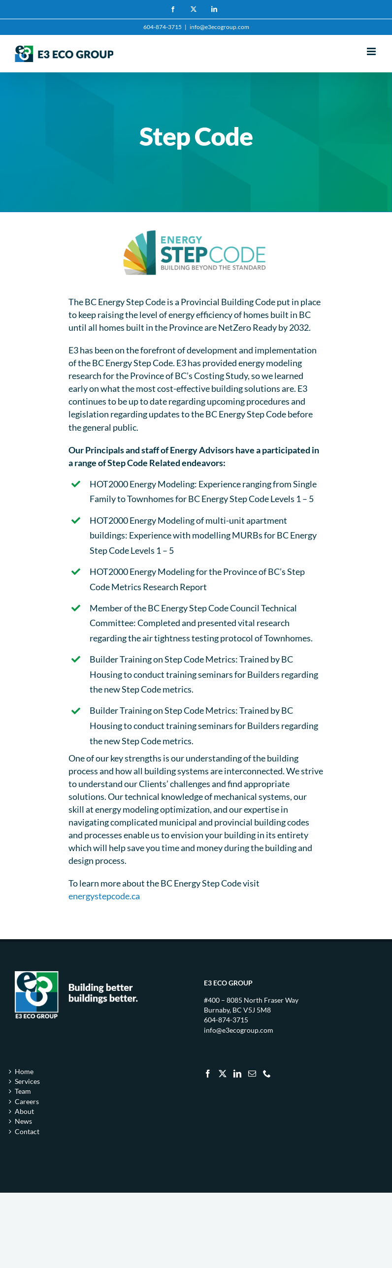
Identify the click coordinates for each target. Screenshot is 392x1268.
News (23, 1121)
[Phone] (267, 1074)
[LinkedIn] (237, 1074)
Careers (27, 1101)
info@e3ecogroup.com (219, 27)
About (24, 1111)
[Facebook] (208, 1074)
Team (23, 1091)
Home (24, 1071)
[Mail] (252, 1074)
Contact (27, 1131)
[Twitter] (223, 1074)
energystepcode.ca (104, 895)
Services (27, 1081)
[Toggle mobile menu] (372, 51)
